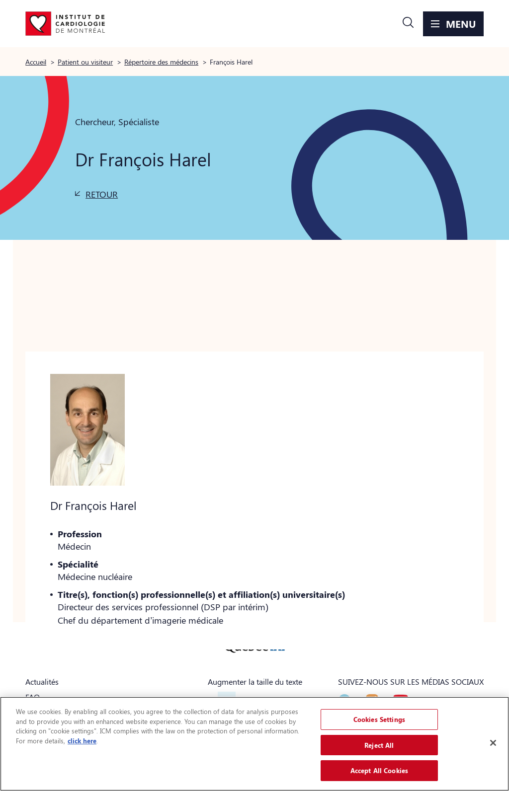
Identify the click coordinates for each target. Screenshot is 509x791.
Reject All (379, 745)
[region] (254, 744)
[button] (408, 23)
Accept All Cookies (379, 770)
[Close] (493, 743)
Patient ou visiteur (85, 61)
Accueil (35, 61)
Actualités (42, 681)
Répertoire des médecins (161, 61)
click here (82, 740)
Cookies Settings (379, 719)
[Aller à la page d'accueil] (65, 23)
